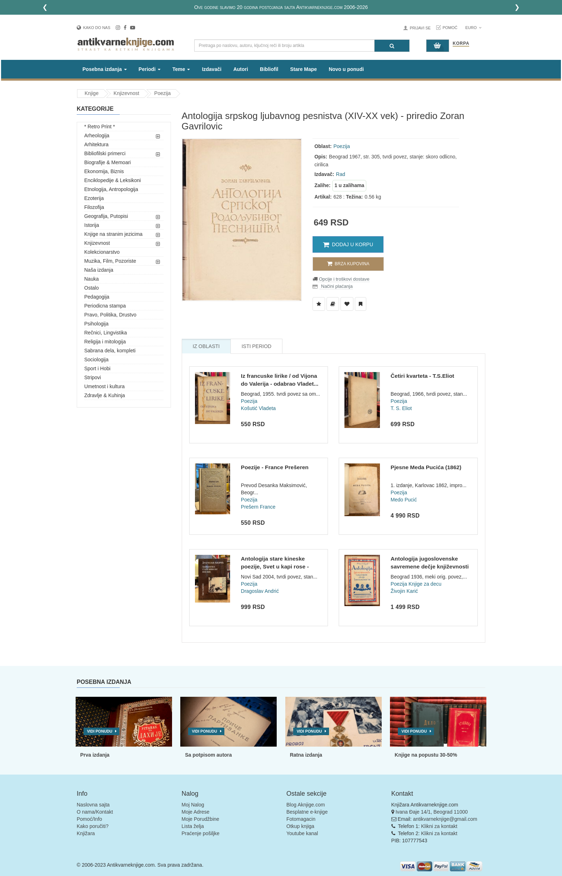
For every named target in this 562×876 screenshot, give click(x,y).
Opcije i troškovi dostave (344, 279)
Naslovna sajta (93, 805)
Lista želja (193, 826)
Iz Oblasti (206, 346)
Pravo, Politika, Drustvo (110, 315)
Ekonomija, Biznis (104, 171)
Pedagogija (96, 297)
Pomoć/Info (89, 819)
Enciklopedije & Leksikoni (112, 180)
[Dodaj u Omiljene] (346, 304)
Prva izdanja (95, 755)
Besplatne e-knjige (307, 812)
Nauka (91, 279)
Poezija (162, 93)
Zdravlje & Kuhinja (104, 395)
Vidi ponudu (100, 731)
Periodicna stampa (105, 306)
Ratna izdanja (306, 755)
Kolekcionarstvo (102, 252)
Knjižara (86, 833)
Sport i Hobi (97, 368)
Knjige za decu (425, 584)
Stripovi (92, 377)
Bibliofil (269, 69)
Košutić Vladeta (258, 408)
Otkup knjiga (300, 826)
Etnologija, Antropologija (111, 189)
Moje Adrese (196, 812)
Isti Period (256, 346)
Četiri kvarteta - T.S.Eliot (422, 376)
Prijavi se (420, 28)
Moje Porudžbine (200, 819)
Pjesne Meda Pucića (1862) (426, 467)
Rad (340, 174)
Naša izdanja (98, 270)
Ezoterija (94, 198)
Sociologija (96, 359)
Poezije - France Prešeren (275, 467)
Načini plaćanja (336, 286)
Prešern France (258, 507)
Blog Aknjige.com (305, 805)
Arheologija (96, 135)
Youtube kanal (302, 833)
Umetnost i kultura (104, 386)
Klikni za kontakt (439, 826)
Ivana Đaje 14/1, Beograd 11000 (431, 812)
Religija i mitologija (105, 341)
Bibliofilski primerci (104, 153)
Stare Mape (303, 69)
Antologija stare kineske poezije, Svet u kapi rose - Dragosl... (275, 566)
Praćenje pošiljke (201, 833)
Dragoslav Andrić (260, 591)
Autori (240, 69)
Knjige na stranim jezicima (113, 234)
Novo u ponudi (346, 69)
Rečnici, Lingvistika (105, 332)
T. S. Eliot (401, 408)
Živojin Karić (404, 591)
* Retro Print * (99, 126)
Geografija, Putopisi (106, 216)
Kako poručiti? (93, 826)
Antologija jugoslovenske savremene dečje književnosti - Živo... (430, 566)
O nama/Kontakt (95, 812)
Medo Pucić (404, 500)
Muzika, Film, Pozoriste (110, 261)
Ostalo (91, 288)
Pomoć (450, 27)
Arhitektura (96, 144)
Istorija (91, 225)
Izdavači (211, 69)
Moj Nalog (193, 805)
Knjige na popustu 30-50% (426, 755)
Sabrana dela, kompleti (109, 350)
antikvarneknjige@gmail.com (445, 819)
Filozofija (94, 207)
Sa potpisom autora (208, 755)
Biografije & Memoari (107, 162)
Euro (473, 27)
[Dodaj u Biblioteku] (333, 304)
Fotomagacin (300, 819)
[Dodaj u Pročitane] (360, 304)
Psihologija (96, 324)
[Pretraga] (392, 45)
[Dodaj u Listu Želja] (319, 304)
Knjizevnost (126, 93)
